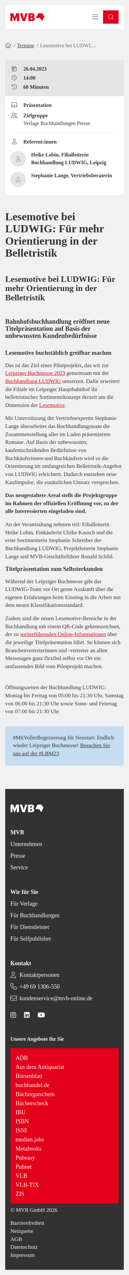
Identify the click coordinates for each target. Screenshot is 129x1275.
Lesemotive (52, 405)
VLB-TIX (27, 1185)
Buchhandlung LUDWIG (33, 381)
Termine (25, 45)
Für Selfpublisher (30, 938)
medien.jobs (30, 1139)
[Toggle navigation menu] (95, 17)
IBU (21, 1112)
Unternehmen (26, 844)
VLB (21, 1176)
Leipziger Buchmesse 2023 (35, 373)
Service (19, 867)
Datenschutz (24, 1247)
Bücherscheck (32, 1103)
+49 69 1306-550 (39, 986)
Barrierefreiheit (27, 1223)
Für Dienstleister (29, 927)
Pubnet (24, 1167)
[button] (111, 17)
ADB (22, 1058)
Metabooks (28, 1148)
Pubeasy (25, 1157)
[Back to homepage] (27, 17)
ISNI (21, 1130)
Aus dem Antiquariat (40, 1067)
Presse (17, 855)
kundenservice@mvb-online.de (55, 998)
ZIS (20, 1194)
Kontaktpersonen (39, 975)
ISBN (22, 1121)
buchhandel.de (32, 1085)
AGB (16, 1239)
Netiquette (21, 1231)
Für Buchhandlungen (34, 915)
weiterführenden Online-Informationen (63, 634)
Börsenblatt (29, 1076)
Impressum (22, 1255)
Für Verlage (24, 903)
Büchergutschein (35, 1094)
